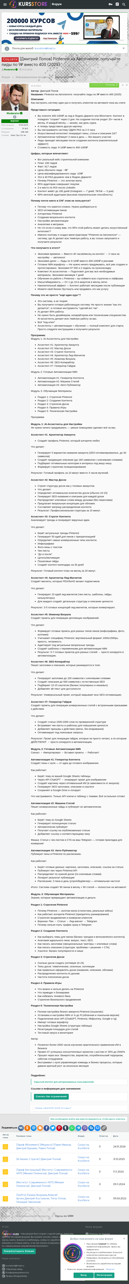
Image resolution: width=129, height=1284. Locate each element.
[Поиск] (124, 4)
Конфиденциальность (17, 1273)
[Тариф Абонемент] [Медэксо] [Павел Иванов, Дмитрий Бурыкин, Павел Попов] (44, 1147)
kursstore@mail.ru (45, 48)
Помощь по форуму (99, 1234)
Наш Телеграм (50, 38)
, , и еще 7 (53, 1108)
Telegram (110, 1269)
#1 (127, 85)
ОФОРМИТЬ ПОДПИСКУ (26, 38)
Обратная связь (14, 1269)
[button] (5, 5)
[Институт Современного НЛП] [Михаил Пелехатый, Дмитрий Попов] (40, 1184)
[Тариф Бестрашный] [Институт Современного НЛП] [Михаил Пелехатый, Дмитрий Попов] (44, 1172)
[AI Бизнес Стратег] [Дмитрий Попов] (38, 1159)
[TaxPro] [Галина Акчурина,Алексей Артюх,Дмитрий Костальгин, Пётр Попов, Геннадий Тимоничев (41, 1198)
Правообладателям (16, 1276)
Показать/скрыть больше (19, 1251)
